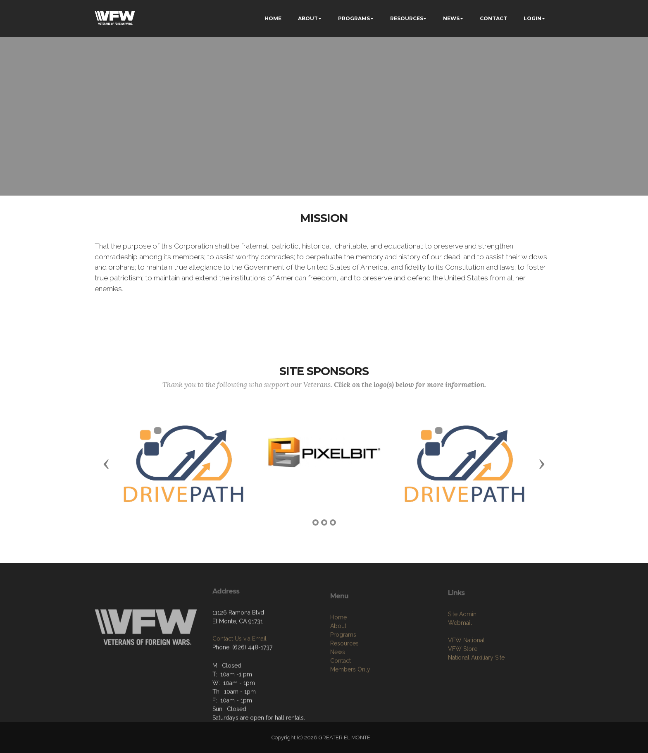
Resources (344, 665)
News (337, 673)
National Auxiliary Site (476, 675)
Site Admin (462, 632)
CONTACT (493, 18)
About (338, 647)
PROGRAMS (354, 18)
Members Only (350, 691)
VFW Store (462, 666)
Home (338, 639)
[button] (106, 463)
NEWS (451, 18)
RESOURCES (406, 18)
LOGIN (532, 18)
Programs (343, 656)
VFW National (466, 658)
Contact (340, 682)
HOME (272, 18)
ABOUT (308, 18)
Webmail (460, 640)
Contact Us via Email (239, 654)
